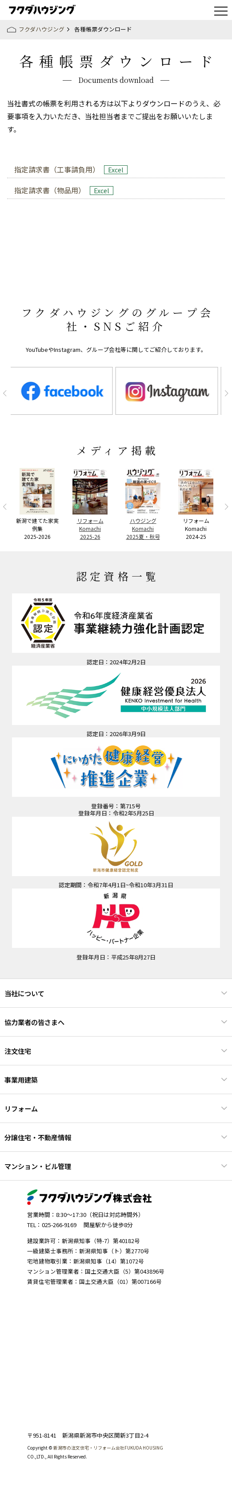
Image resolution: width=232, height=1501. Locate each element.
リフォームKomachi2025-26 (90, 528)
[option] (63, 391)
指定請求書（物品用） (49, 190)
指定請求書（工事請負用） (57, 169)
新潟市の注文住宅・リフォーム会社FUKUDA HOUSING (108, 1447)
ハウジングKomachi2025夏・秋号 (143, 528)
